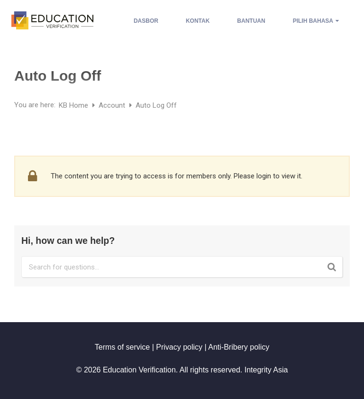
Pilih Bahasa (316, 21)
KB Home (74, 105)
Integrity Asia (266, 370)
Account (113, 105)
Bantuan (251, 21)
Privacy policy (179, 347)
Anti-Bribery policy (238, 347)
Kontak (197, 21)
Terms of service (122, 347)
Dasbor (146, 21)
